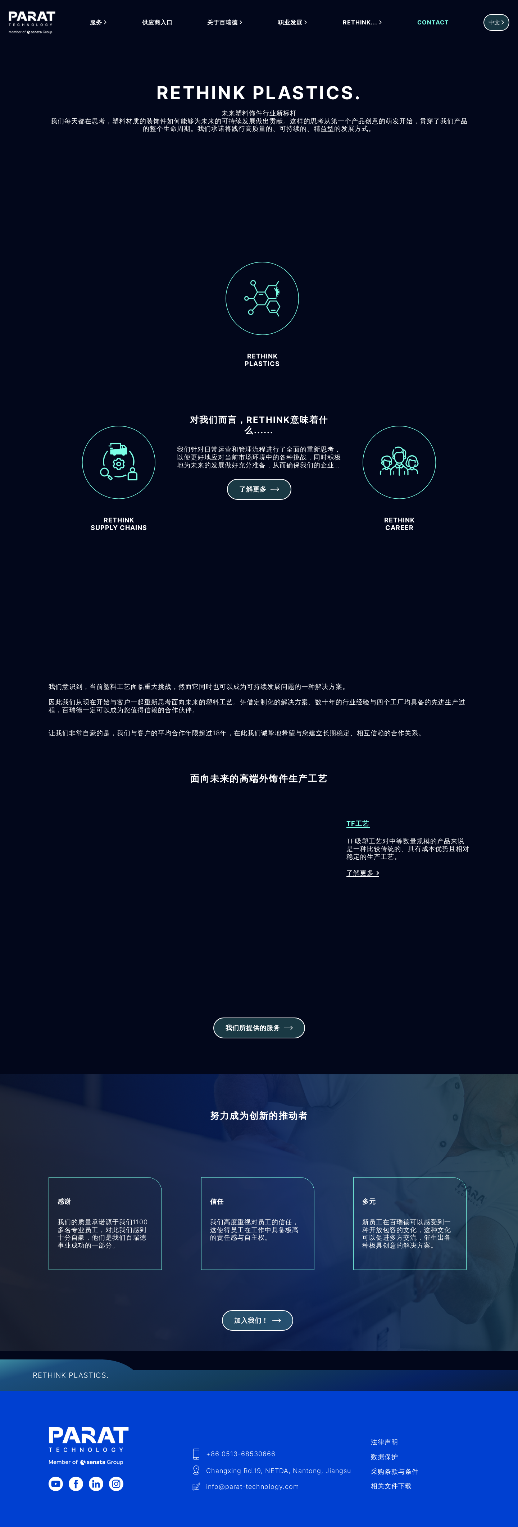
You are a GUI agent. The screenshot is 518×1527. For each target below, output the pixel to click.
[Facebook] (79, 1484)
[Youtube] (59, 1484)
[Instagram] (119, 1484)
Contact (433, 22)
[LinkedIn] (99, 1484)
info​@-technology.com (252, 1486)
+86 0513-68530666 (241, 1454)
